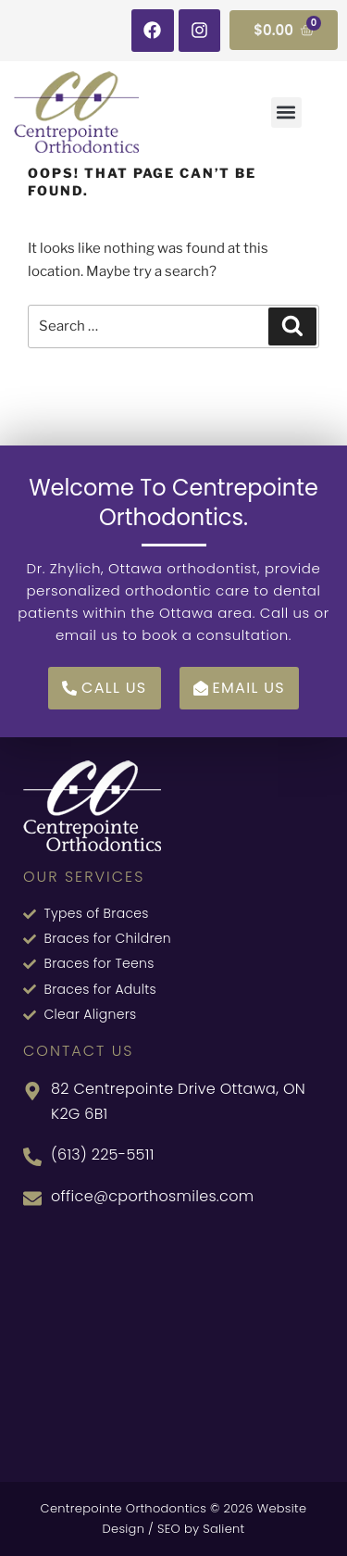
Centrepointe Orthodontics (124, 1508)
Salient (223, 1528)
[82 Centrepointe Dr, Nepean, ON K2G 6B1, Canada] (173, 1343)
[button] (286, 112)
